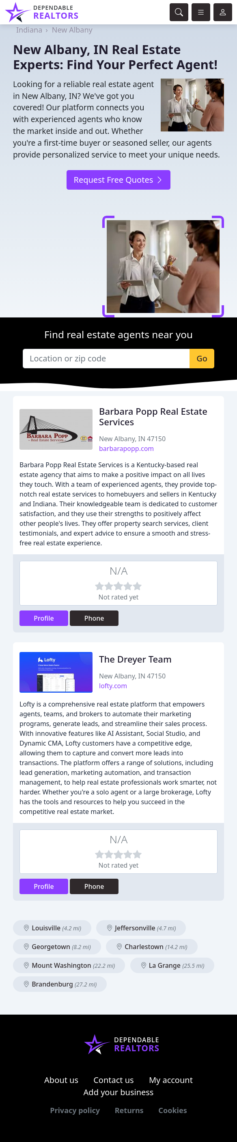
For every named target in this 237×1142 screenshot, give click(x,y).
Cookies (172, 1110)
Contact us (113, 1079)
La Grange (172, 965)
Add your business (119, 1092)
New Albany (72, 30)
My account (171, 1079)
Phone (94, 618)
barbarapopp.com (126, 448)
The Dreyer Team (135, 659)
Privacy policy (75, 1110)
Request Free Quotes (118, 179)
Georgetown (57, 946)
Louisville (52, 927)
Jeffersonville (141, 927)
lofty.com (113, 685)
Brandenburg (60, 984)
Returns (129, 1110)
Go (201, 358)
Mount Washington (69, 965)
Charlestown (151, 946)
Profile (44, 618)
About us (61, 1079)
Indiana (29, 30)
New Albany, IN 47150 (132, 438)
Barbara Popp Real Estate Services (153, 416)
